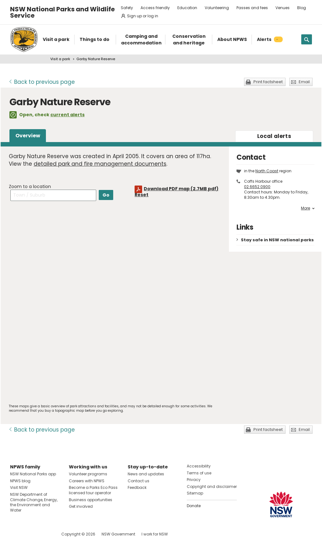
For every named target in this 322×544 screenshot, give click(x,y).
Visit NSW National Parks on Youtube (43, 534)
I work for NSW (155, 534)
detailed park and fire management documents (100, 164)
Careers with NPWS (86, 481)
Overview (27, 135)
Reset (141, 195)
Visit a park (60, 58)
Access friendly (155, 7)
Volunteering (217, 7)
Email (304, 82)
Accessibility (199, 466)
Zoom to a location (30, 186)
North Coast (266, 171)
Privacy (194, 479)
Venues (282, 7)
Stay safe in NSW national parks (277, 240)
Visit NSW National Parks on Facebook (16, 534)
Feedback (137, 487)
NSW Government (118, 534)
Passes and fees (252, 7)
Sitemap (195, 493)
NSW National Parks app (33, 474)
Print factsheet (268, 82)
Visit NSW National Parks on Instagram (29, 534)
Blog (301, 7)
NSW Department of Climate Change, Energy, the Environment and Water (34, 502)
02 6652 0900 (257, 186)
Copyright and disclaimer (212, 486)
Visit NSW (19, 487)
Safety (127, 7)
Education (187, 7)
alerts (274, 136)
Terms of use (199, 473)
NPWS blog (20, 481)
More (307, 208)
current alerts (67, 115)
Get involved (81, 506)
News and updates (146, 474)
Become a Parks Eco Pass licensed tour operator (93, 490)
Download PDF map (181, 189)
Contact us (138, 481)
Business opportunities (90, 499)
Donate (194, 505)
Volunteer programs (88, 474)
